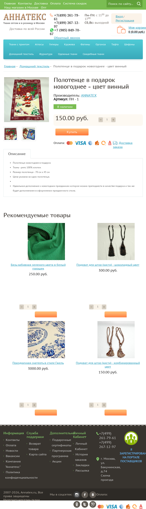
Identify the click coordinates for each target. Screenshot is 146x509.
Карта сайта (37, 454)
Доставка (41, 3)
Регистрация (125, 20)
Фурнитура (45, 54)
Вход (119, 16)
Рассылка (82, 470)
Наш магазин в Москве (21, 7)
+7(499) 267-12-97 (67, 24)
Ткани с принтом (19, 44)
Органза (101, 44)
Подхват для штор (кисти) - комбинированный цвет (108, 364)
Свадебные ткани (93, 54)
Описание (17, 154)
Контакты (25, 3)
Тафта (115, 44)
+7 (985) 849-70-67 (65, 32)
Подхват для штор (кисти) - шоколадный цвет (107, 265)
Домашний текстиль (21, 54)
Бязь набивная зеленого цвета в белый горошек (38, 266)
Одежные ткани (67, 54)
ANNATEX (89, 95)
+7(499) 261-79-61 (67, 17)
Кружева (69, 44)
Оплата (55, 3)
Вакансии (13, 456)
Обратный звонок (67, 38)
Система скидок (75, 3)
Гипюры (54, 44)
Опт (43, 7)
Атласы (39, 44)
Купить (72, 132)
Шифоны (129, 44)
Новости (12, 450)
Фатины (85, 44)
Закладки (82, 465)
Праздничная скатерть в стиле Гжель (38, 363)
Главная (10, 3)
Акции (56, 461)
